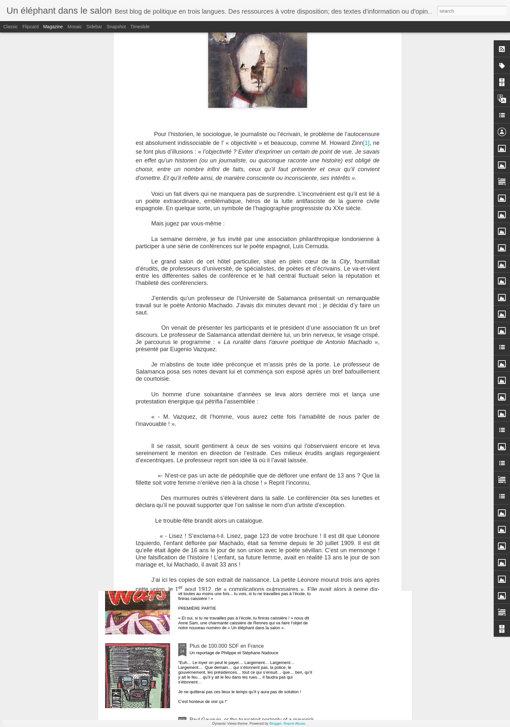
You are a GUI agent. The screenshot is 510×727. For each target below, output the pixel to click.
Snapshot (116, 26)
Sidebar (94, 26)
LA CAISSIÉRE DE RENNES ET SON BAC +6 (243, 572)
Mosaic (74, 26)
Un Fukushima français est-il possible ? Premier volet (373, 302)
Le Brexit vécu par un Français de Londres (239, 498)
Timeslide (140, 26)
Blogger (275, 723)
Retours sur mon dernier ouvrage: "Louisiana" (135, 302)
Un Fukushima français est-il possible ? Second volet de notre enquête (297, 304)
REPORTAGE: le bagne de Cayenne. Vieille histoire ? (252, 351)
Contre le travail (208, 424)
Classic (10, 26)
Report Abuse (294, 723)
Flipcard (30, 26)
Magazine (53, 26)
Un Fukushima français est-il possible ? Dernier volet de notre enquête (220, 304)
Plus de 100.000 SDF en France (227, 646)
